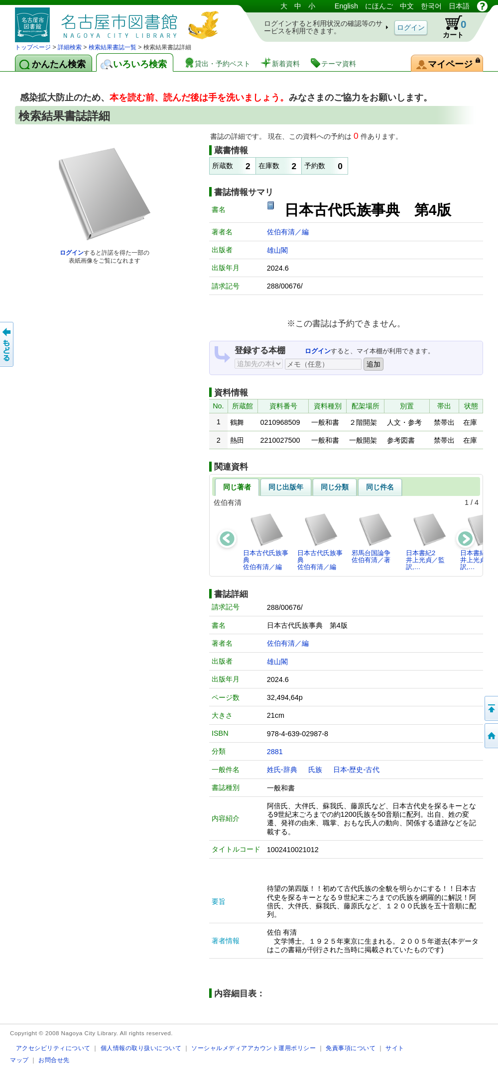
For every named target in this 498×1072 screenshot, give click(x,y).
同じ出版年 (285, 487)
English (346, 6)
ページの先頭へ (490, 708)
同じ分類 (335, 487)
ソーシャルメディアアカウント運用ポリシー (253, 1048)
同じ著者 (237, 487)
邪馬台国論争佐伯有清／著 (372, 538)
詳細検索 (70, 47)
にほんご (379, 6)
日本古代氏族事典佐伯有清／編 (265, 541)
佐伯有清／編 (288, 232)
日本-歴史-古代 (356, 770)
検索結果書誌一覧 (112, 47)
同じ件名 (380, 487)
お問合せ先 (54, 1060)
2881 (275, 752)
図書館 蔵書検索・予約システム (119, 21)
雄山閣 (277, 250)
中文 (407, 6)
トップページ (33, 47)
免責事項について (350, 1048)
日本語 (459, 6)
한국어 (431, 6)
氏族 (315, 770)
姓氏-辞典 (282, 770)
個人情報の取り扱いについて (141, 1048)
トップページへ (490, 735)
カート (449, 27)
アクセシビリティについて (53, 1048)
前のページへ (7, 344)
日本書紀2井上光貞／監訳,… (426, 541)
